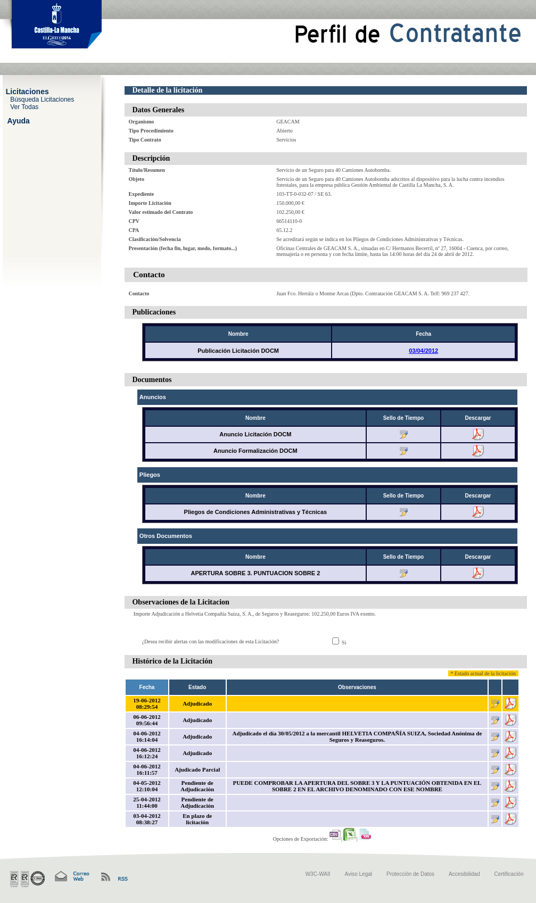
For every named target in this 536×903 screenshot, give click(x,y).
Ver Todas (24, 106)
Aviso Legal (359, 874)
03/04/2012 (423, 350)
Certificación (508, 874)
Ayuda (18, 120)
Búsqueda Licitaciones (42, 99)
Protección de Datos (410, 874)
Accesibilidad (464, 874)
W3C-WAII (318, 874)
